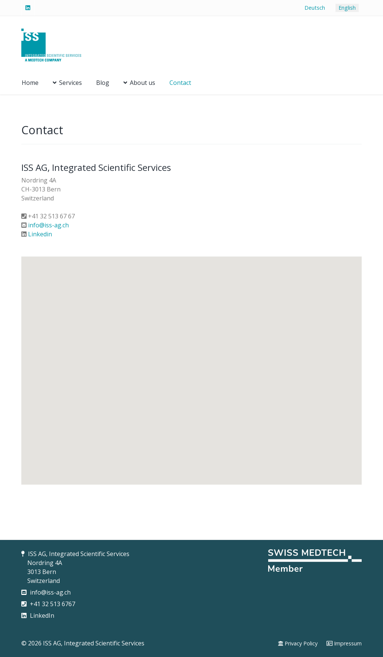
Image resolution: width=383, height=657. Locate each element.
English (347, 7)
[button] (191, 364)
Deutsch (314, 7)
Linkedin (40, 234)
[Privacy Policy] (297, 643)
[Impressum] (344, 643)
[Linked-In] (27, 8)
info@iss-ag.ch (48, 225)
